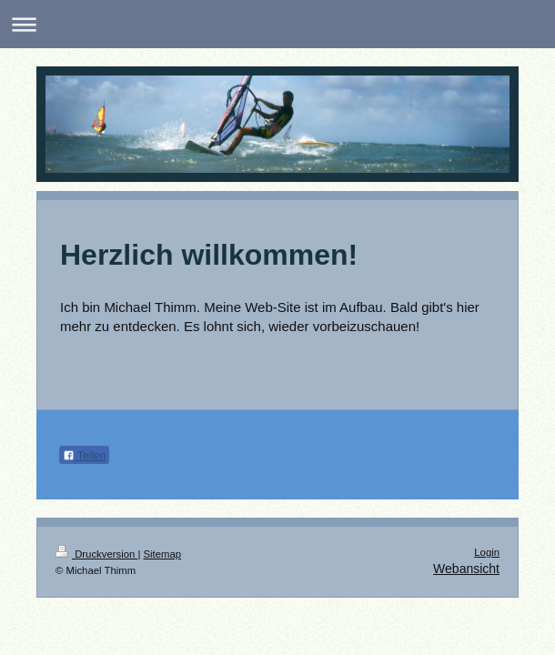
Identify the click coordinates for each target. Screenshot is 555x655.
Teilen (84, 455)
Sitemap (163, 554)
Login (487, 552)
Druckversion (96, 554)
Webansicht (466, 568)
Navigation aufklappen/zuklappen (277, 24)
